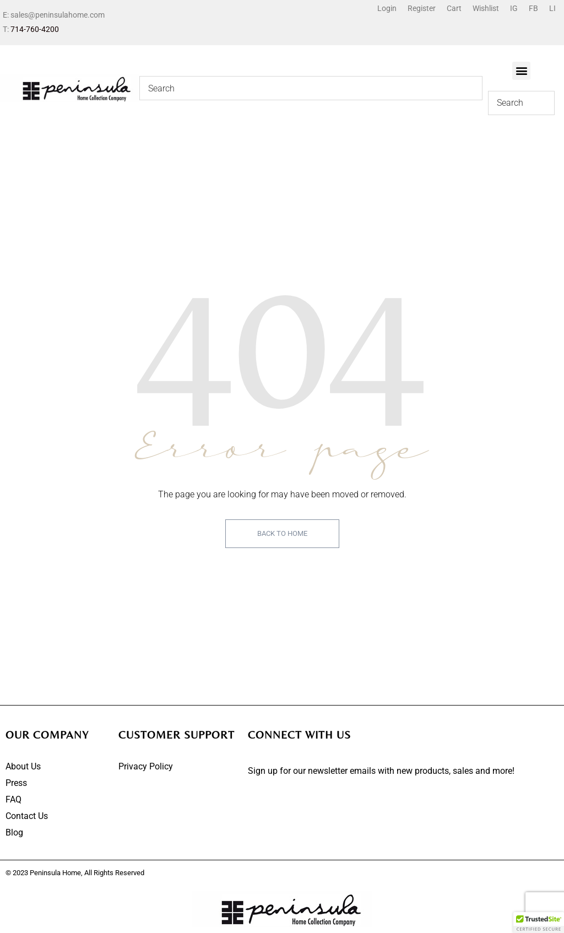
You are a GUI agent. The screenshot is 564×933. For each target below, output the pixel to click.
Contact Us (27, 816)
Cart (454, 8)
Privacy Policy (145, 766)
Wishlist (486, 8)
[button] (521, 71)
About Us (23, 766)
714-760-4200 (34, 29)
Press (16, 783)
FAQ (13, 799)
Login (387, 8)
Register (422, 8)
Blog (14, 832)
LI (552, 8)
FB (533, 8)
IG (514, 8)
